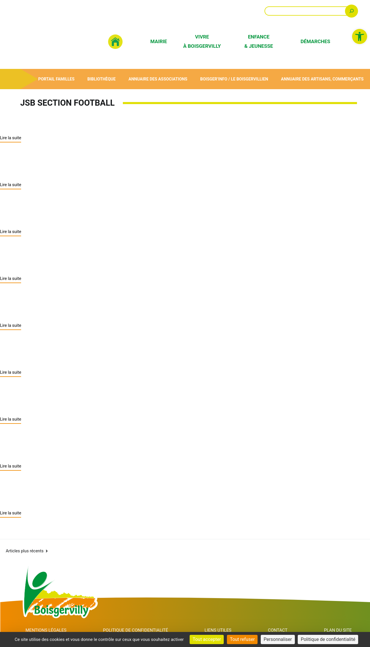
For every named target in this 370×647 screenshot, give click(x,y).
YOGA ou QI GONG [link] (38, 260)
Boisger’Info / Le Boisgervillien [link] (233, 78)
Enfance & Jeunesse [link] (258, 41)
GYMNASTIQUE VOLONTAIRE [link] (61, 397)
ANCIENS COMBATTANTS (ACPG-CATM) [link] (85, 489)
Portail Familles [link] (56, 78)
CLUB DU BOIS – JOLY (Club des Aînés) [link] (82, 443)
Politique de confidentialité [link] (138, 621)
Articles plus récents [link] (25, 541)
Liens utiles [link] (222, 621)
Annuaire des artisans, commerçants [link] (322, 78)
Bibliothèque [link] (101, 78)
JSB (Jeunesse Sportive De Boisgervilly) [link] (83, 214)
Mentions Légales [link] (46, 621)
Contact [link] (280, 621)
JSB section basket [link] (40, 168)
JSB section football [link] (42, 122)
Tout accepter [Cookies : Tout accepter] (207, 639)
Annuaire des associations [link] (157, 78)
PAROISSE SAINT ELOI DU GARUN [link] (71, 305)
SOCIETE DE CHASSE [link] (44, 352)
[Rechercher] (351, 10)
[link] (359, 36)
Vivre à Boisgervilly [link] (202, 41)
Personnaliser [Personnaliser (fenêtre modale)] (278, 639)
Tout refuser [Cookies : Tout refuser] (242, 639)
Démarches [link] (315, 41)
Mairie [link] (158, 41)
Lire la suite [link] (10, 137)
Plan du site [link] (338, 621)
